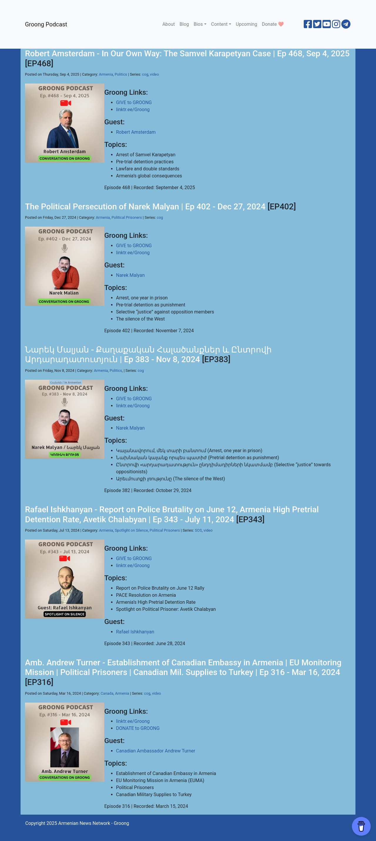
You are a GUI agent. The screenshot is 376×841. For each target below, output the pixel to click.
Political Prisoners (127, 217)
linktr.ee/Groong (133, 109)
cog (145, 74)
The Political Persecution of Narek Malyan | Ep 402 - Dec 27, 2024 (145, 206)
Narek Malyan (130, 275)
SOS (198, 530)
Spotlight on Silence (131, 530)
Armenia (106, 74)
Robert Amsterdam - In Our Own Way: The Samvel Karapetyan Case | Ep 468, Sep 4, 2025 (187, 53)
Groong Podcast (46, 24)
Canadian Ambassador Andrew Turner (155, 751)
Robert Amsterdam (136, 132)
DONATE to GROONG (138, 728)
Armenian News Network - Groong (93, 823)
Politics (121, 74)
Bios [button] (198, 24)
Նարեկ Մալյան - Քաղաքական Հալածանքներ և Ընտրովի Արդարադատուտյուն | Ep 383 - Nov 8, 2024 (148, 354)
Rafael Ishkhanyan (135, 632)
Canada (106, 693)
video (154, 74)
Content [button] (219, 24)
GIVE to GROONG (134, 102)
